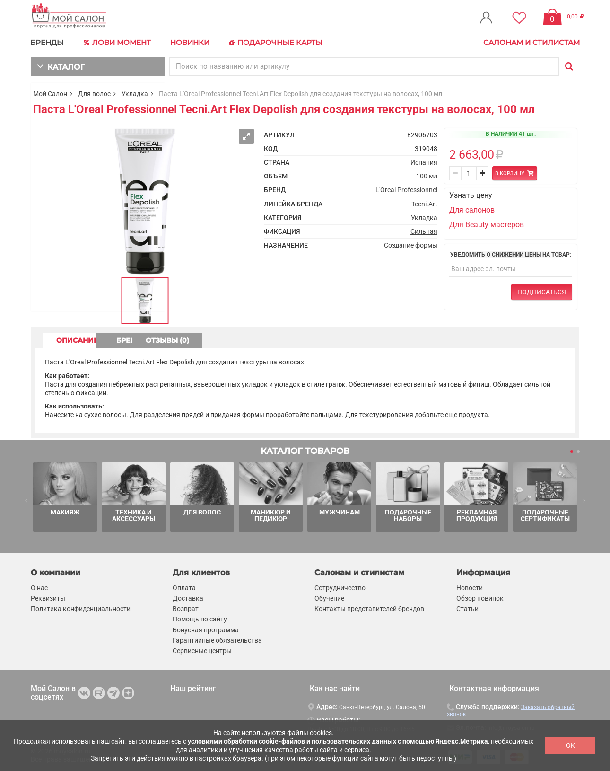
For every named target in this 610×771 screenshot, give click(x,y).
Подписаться (541, 291)
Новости (469, 587)
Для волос (94, 93)
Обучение (329, 597)
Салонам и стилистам (531, 42)
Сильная (423, 230)
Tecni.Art (424, 203)
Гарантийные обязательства (217, 639)
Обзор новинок (480, 597)
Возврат (186, 608)
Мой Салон (50, 93)
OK (570, 745)
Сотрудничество (340, 587)
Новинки (188, 42)
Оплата (184, 587)
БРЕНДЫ (47, 42)
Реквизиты (48, 597)
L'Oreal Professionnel (406, 189)
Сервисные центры (202, 650)
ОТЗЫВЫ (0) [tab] (244, 339)
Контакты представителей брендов (369, 608)
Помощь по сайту (200, 618)
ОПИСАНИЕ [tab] (80, 339)
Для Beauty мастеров (486, 223)
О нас (39, 587)
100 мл (426, 175)
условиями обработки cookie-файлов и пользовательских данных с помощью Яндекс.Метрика (338, 741)
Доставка (188, 597)
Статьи (467, 608)
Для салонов (472, 209)
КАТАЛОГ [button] (60, 65)
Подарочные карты (273, 42)
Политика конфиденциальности (81, 608)
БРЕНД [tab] (162, 339)
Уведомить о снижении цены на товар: (510, 253)
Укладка (135, 93)
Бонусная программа (206, 629)
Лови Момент (116, 42)
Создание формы (410, 244)
